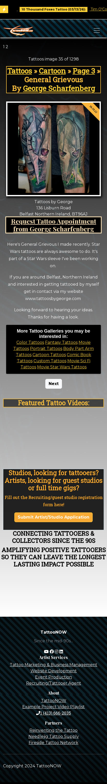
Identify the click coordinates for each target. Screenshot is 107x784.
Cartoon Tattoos (49, 354)
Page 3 (84, 71)
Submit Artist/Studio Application (53, 517)
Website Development (53, 670)
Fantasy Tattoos (61, 342)
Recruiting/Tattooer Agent (53, 683)
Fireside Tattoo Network (53, 742)
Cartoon (52, 71)
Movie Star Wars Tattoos (62, 367)
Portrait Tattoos (46, 348)
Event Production (53, 677)
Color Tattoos (30, 342)
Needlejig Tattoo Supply (53, 736)
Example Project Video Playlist (53, 706)
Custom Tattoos (50, 360)
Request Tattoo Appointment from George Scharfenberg (53, 225)
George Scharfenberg (59, 88)
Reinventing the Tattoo (53, 730)
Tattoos (19, 71)
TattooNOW (53, 700)
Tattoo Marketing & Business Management (53, 664)
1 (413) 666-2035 (53, 713)
